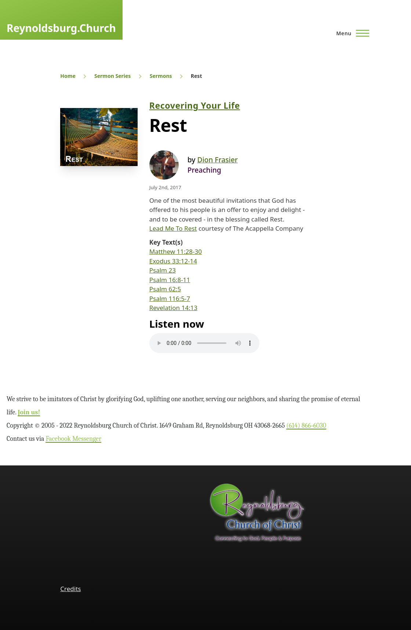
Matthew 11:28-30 (175, 251)
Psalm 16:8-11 (169, 280)
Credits (70, 588)
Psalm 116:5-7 (169, 298)
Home (67, 75)
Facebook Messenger (73, 439)
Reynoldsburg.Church (61, 28)
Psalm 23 (162, 270)
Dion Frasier (217, 160)
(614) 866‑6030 (306, 425)
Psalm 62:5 (165, 289)
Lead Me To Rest (173, 228)
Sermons (161, 75)
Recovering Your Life (194, 105)
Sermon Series (112, 75)
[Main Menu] (350, 33)
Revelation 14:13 (173, 307)
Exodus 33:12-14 (173, 261)
